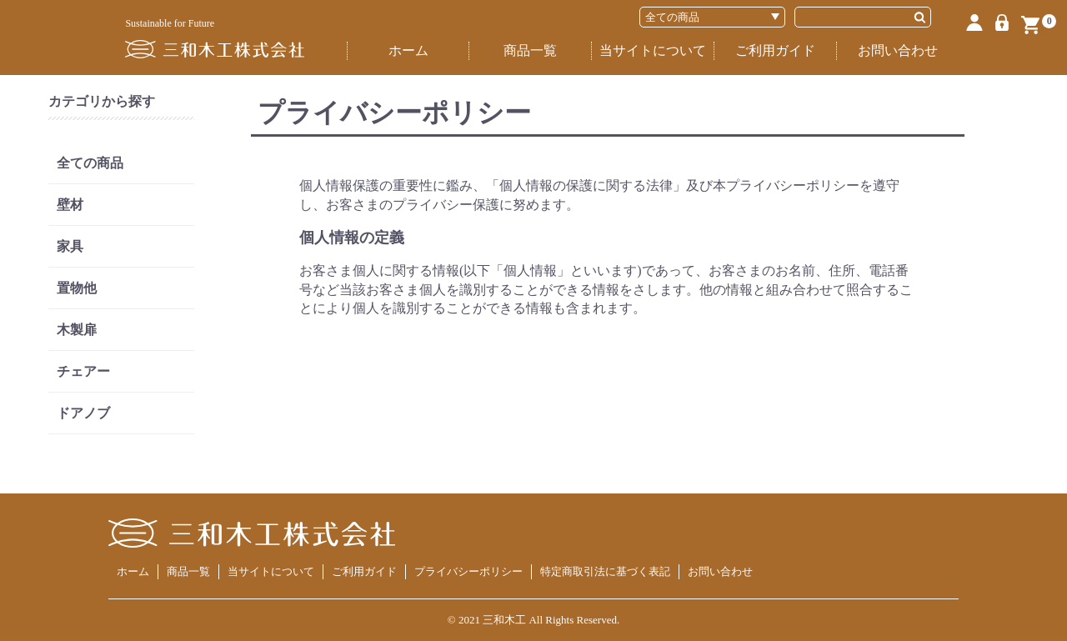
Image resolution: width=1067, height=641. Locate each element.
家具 (70, 246)
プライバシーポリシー (468, 571)
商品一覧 (530, 50)
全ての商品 (90, 163)
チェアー (83, 371)
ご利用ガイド (775, 50)
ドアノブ (83, 413)
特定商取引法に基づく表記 (605, 571)
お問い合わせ (898, 50)
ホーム (408, 50)
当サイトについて (652, 50)
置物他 (77, 288)
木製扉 (77, 330)
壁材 (70, 205)
